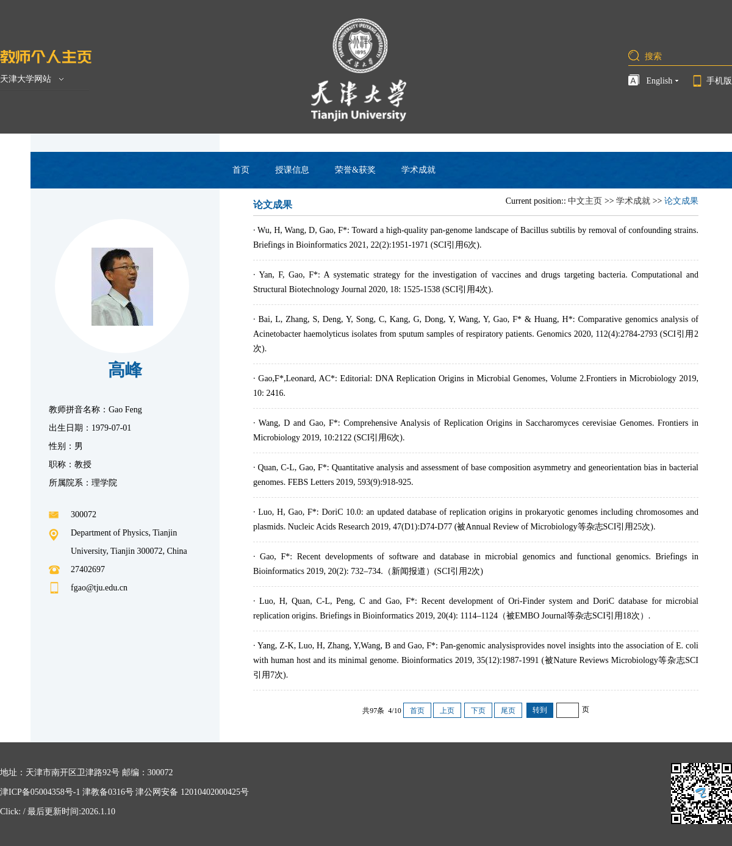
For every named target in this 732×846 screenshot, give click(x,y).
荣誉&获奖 (355, 169)
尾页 (508, 710)
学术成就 (418, 169)
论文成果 (681, 201)
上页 (447, 710)
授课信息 (292, 169)
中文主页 (585, 201)
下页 (478, 710)
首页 (240, 169)
